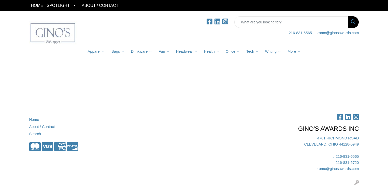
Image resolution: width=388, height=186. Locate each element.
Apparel (96, 51)
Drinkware (141, 51)
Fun (164, 51)
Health (211, 51)
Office (233, 51)
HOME (37, 5)
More (294, 51)
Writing (273, 51)
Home (34, 120)
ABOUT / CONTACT (100, 5)
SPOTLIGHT (58, 5)
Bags (117, 51)
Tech (252, 51)
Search (35, 134)
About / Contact (42, 127)
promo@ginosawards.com (337, 33)
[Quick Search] (291, 22)
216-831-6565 (300, 33)
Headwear (186, 51)
